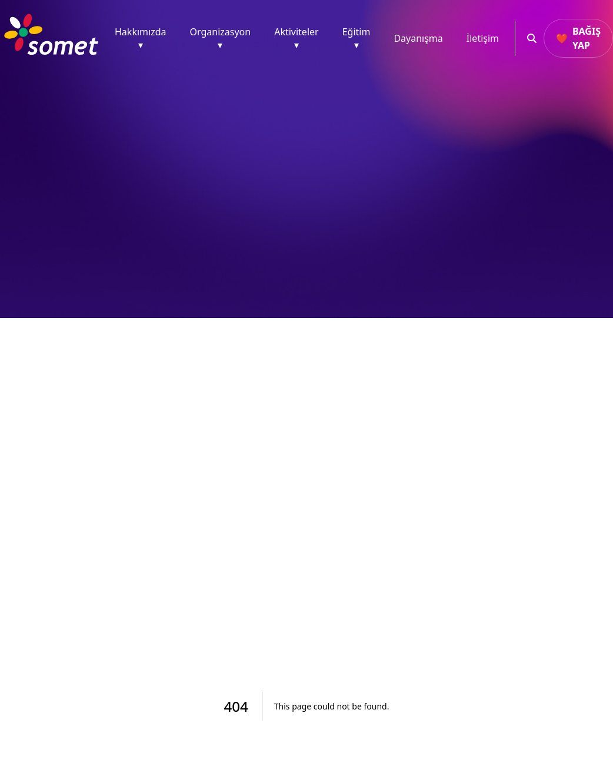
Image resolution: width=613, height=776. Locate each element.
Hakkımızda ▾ (140, 38)
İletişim (483, 38)
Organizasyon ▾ (220, 38)
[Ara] (529, 38)
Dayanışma (418, 38)
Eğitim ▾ (356, 38)
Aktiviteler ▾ (296, 38)
